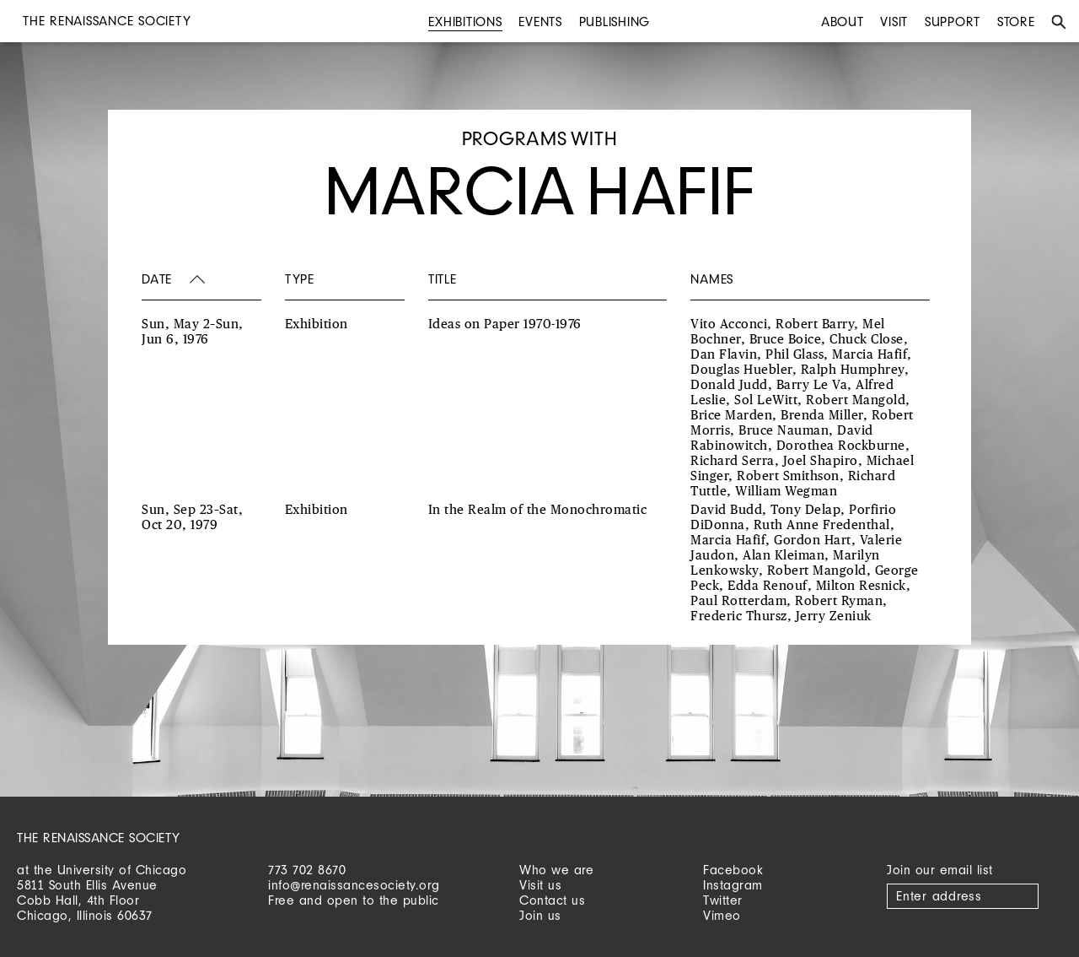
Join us (540, 915)
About (842, 22)
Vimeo (722, 915)
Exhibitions (465, 22)
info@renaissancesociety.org (354, 885)
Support (952, 22)
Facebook (733, 870)
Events (540, 22)
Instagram (733, 885)
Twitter (723, 900)
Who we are (556, 870)
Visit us (540, 885)
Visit (894, 22)
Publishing (615, 22)
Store (1016, 22)
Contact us (552, 900)
